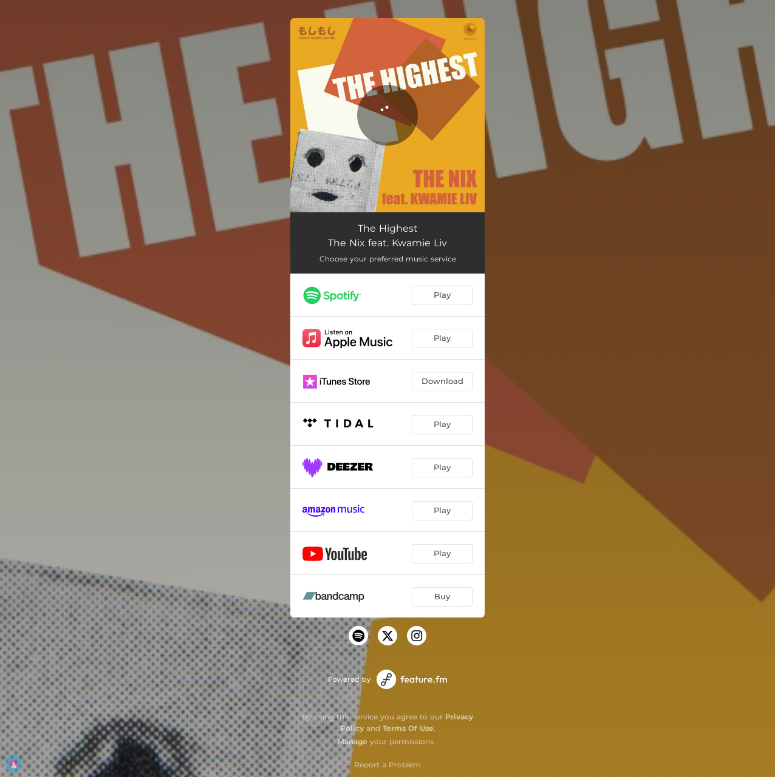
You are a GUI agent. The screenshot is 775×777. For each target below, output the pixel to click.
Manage (352, 741)
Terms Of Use (408, 728)
